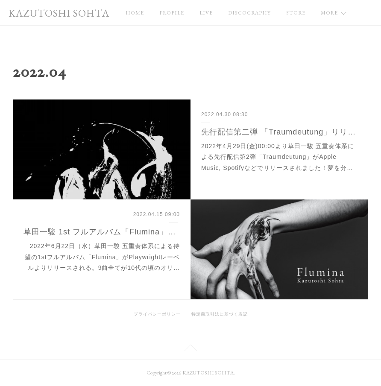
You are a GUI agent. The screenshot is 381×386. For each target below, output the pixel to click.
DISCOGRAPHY (249, 12)
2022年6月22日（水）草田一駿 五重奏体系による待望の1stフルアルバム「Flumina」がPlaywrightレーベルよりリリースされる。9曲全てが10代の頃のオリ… (102, 257)
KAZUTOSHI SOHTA (59, 13)
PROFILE (171, 12)
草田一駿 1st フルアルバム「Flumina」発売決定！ (101, 232)
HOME (135, 12)
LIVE (206, 12)
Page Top (190, 349)
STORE (295, 12)
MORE (329, 12)
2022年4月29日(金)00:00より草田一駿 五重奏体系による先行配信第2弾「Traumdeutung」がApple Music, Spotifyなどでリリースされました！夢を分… (277, 157)
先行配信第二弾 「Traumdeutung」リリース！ (279, 132)
